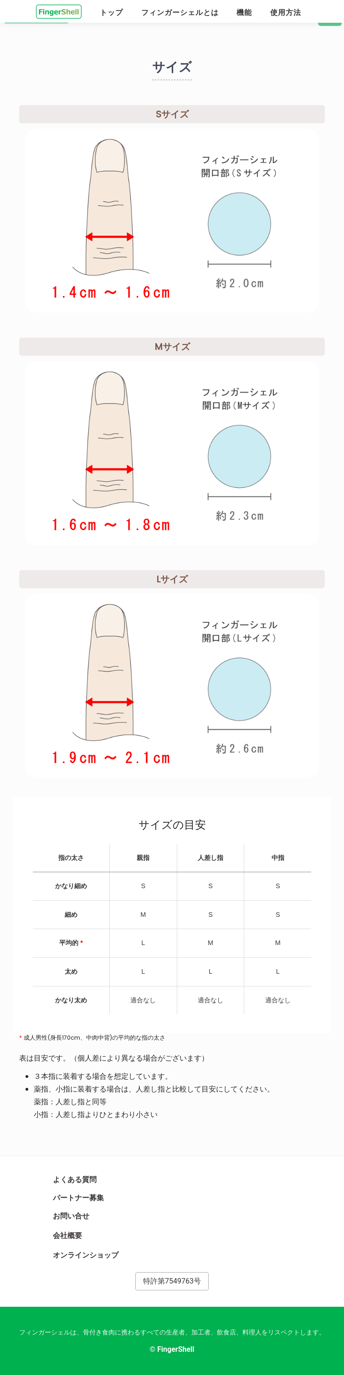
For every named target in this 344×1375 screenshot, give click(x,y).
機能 (244, 12)
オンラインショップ (90, 1254)
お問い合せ (71, 1216)
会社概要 (72, 1234)
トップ (111, 12)
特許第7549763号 (172, 1281)
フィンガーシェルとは (180, 12)
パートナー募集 (78, 1197)
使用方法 (285, 12)
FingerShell (176, 1349)
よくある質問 (75, 1179)
